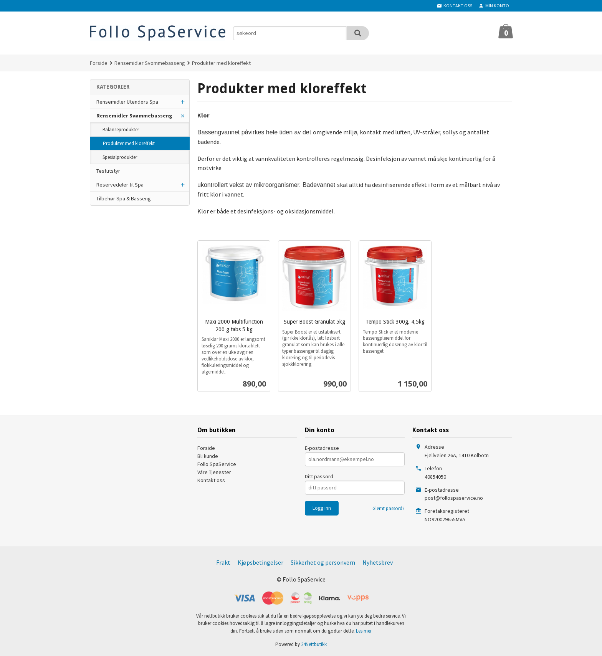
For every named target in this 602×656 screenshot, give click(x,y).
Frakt (223, 562)
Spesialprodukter (120, 157)
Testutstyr (108, 170)
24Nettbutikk (314, 644)
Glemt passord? (388, 508)
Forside (99, 62)
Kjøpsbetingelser (260, 562)
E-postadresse (322, 447)
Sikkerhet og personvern (323, 562)
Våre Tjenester (214, 472)
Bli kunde (207, 456)
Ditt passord (319, 476)
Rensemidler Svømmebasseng (134, 115)
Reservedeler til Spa (120, 184)
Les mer (364, 631)
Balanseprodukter (121, 129)
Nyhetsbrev (377, 562)
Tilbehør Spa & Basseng (123, 198)
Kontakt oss (211, 480)
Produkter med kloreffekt (129, 143)
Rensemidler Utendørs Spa (127, 101)
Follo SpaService (216, 464)
